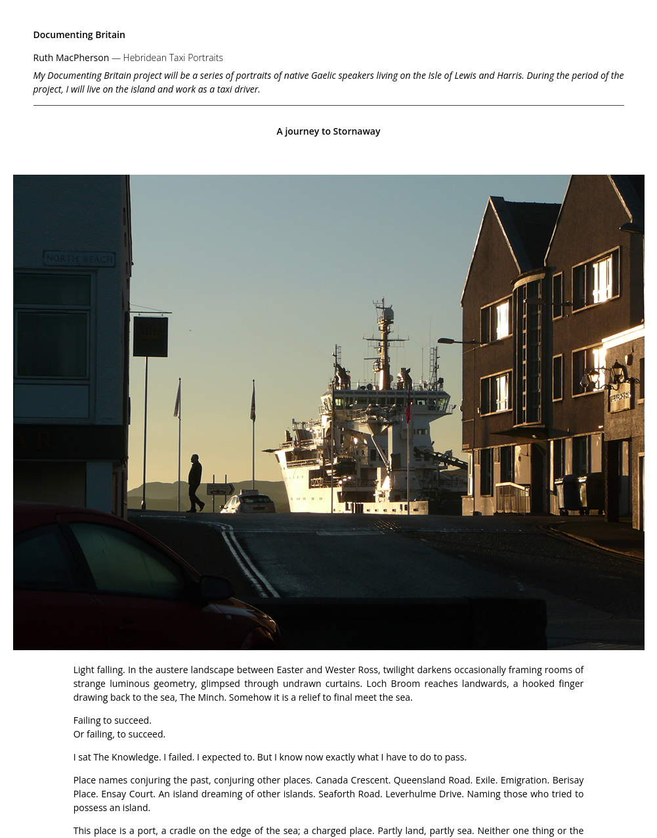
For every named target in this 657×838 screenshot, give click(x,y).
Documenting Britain (79, 34)
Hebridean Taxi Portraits (173, 57)
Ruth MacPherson (71, 57)
